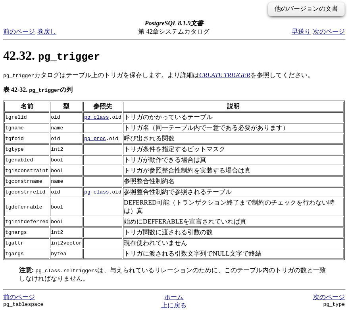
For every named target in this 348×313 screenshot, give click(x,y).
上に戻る (173, 305)
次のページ (329, 31)
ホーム (173, 297)
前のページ (19, 31)
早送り (301, 31)
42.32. (51, 55)
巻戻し (46, 31)
